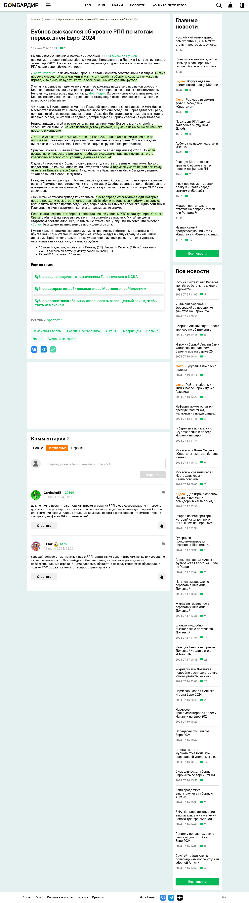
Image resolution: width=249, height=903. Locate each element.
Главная (36, 19)
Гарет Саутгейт (44, 73)
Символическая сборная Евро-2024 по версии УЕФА (195, 773)
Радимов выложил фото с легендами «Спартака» (195, 103)
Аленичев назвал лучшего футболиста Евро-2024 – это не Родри (197, 563)
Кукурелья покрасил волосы (196, 367)
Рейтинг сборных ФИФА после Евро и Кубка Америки (195, 388)
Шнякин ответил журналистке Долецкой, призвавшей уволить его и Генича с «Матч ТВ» (195, 753)
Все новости (197, 253)
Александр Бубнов (123, 56)
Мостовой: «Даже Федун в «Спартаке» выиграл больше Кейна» (197, 454)
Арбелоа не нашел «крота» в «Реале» (197, 145)
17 (205, 761)
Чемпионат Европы (47, 331)
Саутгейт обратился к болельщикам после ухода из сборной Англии (197, 859)
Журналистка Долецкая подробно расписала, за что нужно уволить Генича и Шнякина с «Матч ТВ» (196, 673)
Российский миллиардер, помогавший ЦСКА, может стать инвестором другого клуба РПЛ (195, 41)
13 (205, 375)
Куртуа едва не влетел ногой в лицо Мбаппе (197, 83)
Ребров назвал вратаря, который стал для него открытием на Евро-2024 (194, 519)
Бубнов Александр (61, 339)
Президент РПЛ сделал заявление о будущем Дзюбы (193, 125)
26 (205, 681)
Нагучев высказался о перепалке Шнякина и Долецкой (192, 585)
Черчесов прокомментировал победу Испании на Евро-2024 (196, 713)
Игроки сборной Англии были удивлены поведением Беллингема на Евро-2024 (197, 348)
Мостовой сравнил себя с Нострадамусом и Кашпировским (195, 476)
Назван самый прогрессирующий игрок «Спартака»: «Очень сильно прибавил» (196, 231)
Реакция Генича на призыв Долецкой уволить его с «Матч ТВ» (196, 651)
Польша (152, 331)
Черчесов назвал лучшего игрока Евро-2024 (195, 692)
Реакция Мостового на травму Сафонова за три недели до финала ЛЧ (194, 165)
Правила (98, 897)
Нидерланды (131, 331)
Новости (49, 19)
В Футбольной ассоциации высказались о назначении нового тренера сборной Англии (196, 815)
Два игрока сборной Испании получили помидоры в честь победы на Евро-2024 (197, 497)
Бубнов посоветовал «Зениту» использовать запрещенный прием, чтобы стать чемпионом (96, 303)
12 (190, 239)
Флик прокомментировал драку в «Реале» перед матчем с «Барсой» (195, 187)
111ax (48, 544)
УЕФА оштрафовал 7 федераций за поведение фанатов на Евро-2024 (194, 307)
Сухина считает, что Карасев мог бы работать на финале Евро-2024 (197, 286)
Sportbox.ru (55, 320)
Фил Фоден (97, 93)
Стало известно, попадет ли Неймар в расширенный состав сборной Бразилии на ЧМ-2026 (197, 63)
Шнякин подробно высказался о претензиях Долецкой (195, 629)
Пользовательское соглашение (67, 897)
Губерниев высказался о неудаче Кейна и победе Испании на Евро (194, 432)
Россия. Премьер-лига (83, 331)
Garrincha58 (53, 493)
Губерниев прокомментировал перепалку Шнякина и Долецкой (192, 541)
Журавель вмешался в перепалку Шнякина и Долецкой (192, 607)
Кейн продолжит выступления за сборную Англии (194, 793)
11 (190, 111)
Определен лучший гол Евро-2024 (193, 733)
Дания (37, 339)
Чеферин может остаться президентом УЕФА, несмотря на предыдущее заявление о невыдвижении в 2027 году (196, 410)
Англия (110, 331)
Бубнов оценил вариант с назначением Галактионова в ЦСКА (86, 277)
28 (205, 659)
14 (205, 637)
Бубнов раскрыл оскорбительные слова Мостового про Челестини (90, 289)
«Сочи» (36, 224)
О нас (39, 897)
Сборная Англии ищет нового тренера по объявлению (197, 327)
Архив (27, 897)
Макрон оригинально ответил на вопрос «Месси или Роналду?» (195, 209)
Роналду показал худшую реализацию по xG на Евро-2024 (195, 837)
